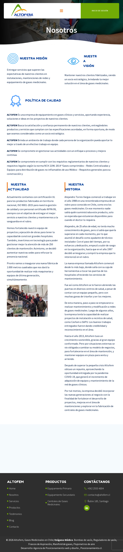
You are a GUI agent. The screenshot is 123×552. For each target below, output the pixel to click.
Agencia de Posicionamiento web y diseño (56, 548)
